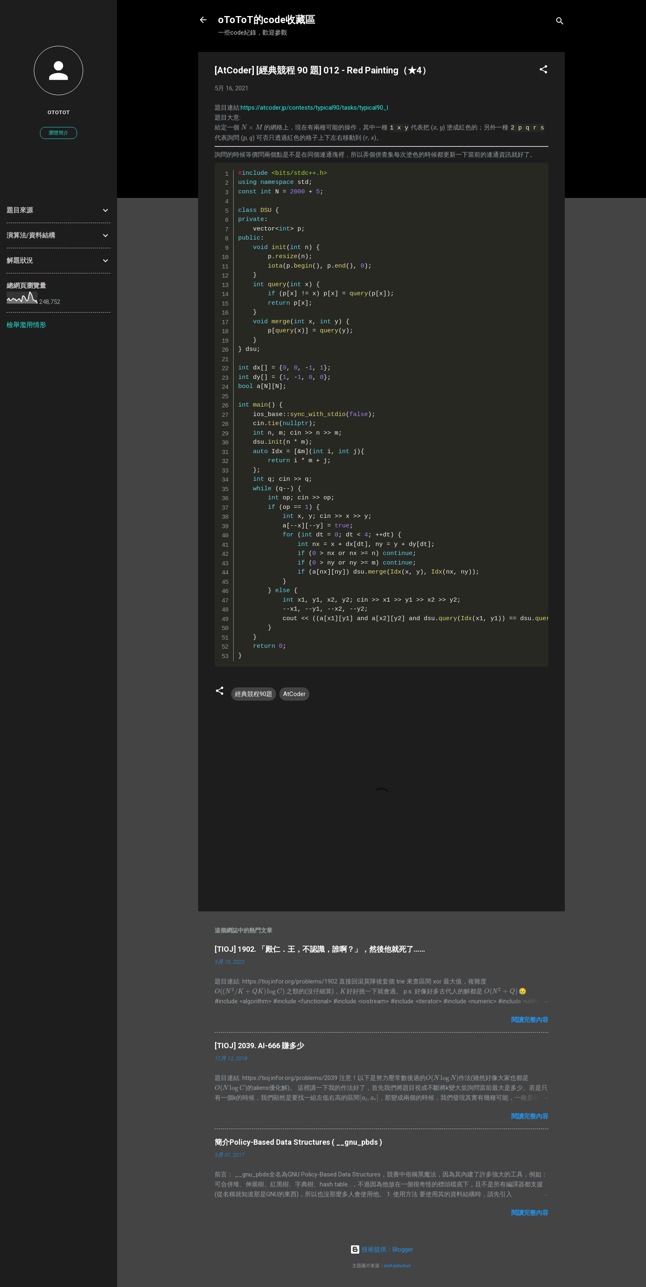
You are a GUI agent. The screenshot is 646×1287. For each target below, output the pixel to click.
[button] (543, 70)
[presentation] (251, 127)
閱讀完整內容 (529, 1019)
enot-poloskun (397, 1265)
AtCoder (294, 693)
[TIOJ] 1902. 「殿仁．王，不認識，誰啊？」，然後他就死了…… (320, 948)
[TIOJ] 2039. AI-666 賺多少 (259, 1045)
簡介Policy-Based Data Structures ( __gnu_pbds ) (298, 1141)
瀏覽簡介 (58, 133)
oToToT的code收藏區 (266, 20)
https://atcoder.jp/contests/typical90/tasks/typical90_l (314, 107)
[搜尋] (560, 22)
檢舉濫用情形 (26, 325)
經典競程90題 (253, 693)
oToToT (58, 112)
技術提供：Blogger (381, 1249)
